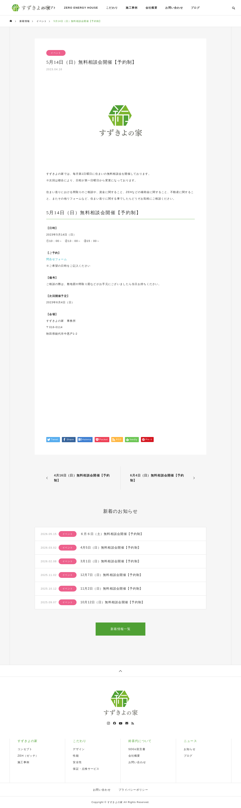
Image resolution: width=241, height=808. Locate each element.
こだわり (112, 7)
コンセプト (25, 749)
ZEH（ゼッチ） (28, 755)
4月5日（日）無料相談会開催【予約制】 (110, 547)
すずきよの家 (28, 741)
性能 (76, 755)
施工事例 (131, 7)
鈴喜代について (140, 741)
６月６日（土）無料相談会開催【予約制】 (112, 534)
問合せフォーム (56, 259)
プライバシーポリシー (133, 789)
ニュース (190, 741)
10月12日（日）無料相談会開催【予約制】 (112, 602)
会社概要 (151, 7)
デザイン (79, 749)
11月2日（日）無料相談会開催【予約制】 (111, 588)
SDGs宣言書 (136, 749)
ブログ (195, 7)
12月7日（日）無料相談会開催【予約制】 (111, 575)
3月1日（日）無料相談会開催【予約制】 (110, 561)
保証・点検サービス (86, 768)
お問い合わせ (174, 7)
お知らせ (189, 749)
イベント (56, 53)
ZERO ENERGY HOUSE (81, 7)
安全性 (77, 762)
